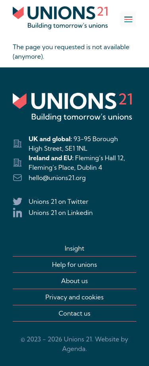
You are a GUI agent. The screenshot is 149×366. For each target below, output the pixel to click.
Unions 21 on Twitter (58, 201)
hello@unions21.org (57, 178)
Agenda (73, 349)
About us (74, 281)
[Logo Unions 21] (60, 17)
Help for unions (74, 264)
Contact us (75, 313)
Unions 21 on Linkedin (61, 213)
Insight (74, 248)
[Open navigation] (128, 19)
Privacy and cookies (74, 297)
